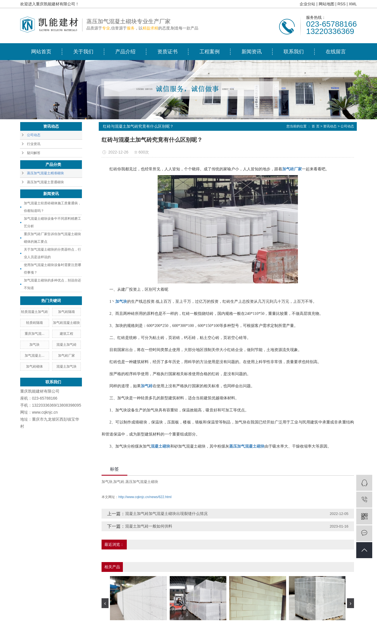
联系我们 (294, 51)
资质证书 (167, 51)
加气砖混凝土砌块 (66, 323)
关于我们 (83, 51)
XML (353, 4)
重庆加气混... (34, 334)
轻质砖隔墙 (34, 323)
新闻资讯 (252, 51)
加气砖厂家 (66, 356)
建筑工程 (66, 334)
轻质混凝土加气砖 (34, 312)
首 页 (315, 126)
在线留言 (336, 51)
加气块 (34, 345)
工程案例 (209, 51)
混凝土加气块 (66, 366)
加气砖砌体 (34, 366)
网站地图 (326, 4)
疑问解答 (33, 153)
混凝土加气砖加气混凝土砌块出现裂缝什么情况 (166, 513)
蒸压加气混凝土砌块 (141, 482)
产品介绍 (125, 51)
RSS (341, 4)
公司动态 (33, 135)
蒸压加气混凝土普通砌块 (45, 182)
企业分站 (307, 4)
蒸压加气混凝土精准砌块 (45, 173)
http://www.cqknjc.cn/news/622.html (144, 497)
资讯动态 (330, 126)
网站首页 (41, 51)
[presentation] (105, 603)
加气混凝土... (34, 356)
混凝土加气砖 (66, 345)
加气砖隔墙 (66, 312)
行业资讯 (33, 144)
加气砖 (118, 482)
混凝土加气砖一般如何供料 (148, 526)
